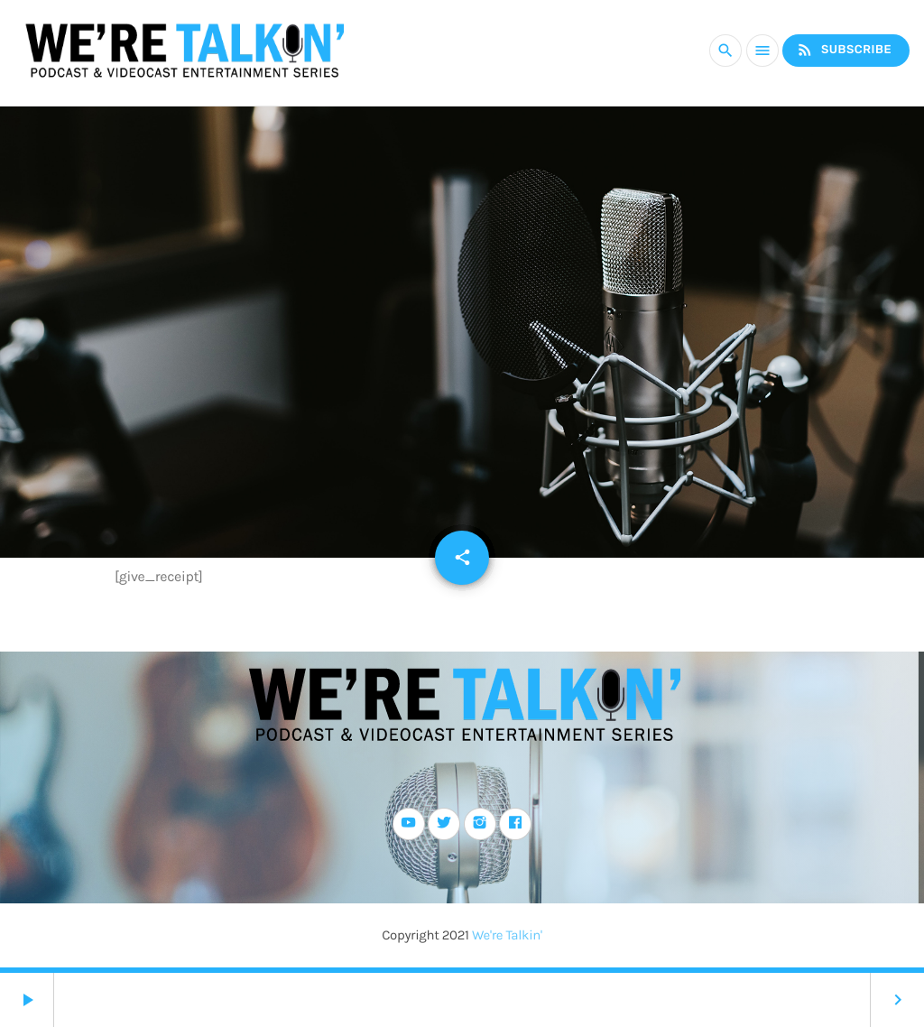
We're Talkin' (507, 935)
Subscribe (844, 50)
